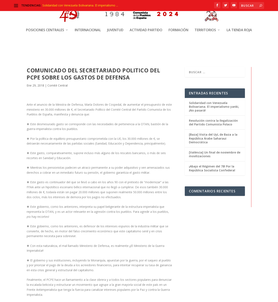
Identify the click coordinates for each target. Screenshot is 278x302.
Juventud (115, 14)
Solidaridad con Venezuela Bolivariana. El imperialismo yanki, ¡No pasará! (214, 106)
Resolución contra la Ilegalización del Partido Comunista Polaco (213, 122)
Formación (178, 14)
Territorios (205, 14)
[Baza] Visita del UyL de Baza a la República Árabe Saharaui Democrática (213, 138)
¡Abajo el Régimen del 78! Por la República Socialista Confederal (212, 168)
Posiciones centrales (45, 14)
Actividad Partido (146, 14)
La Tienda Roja (239, 14)
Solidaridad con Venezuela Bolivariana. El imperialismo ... (80, 5)
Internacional (88, 14)
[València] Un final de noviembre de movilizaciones (214, 154)
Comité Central (57, 85)
